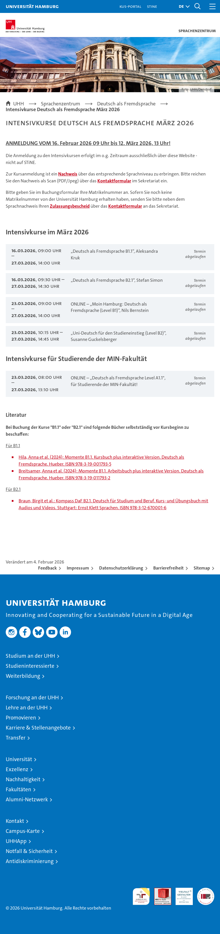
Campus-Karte (23, 831)
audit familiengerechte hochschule (141, 896)
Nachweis (67, 174)
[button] (183, 6)
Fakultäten (18, 789)
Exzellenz (17, 769)
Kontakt (15, 821)
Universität (19, 759)
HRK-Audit (181, 894)
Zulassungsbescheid (70, 206)
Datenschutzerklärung (121, 568)
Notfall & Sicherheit (29, 851)
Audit (159, 891)
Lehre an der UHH (27, 707)
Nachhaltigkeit (23, 779)
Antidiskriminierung (30, 861)
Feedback (47, 568)
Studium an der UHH (30, 655)
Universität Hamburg (32, 6)
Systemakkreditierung (205, 891)
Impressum (78, 568)
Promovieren (21, 717)
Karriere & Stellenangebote (38, 727)
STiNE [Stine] (152, 6)
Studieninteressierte (30, 665)
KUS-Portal (130, 6)
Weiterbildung (23, 676)
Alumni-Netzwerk (27, 799)
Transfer (15, 737)
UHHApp (16, 841)
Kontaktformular (114, 181)
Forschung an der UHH (32, 697)
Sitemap (202, 568)
